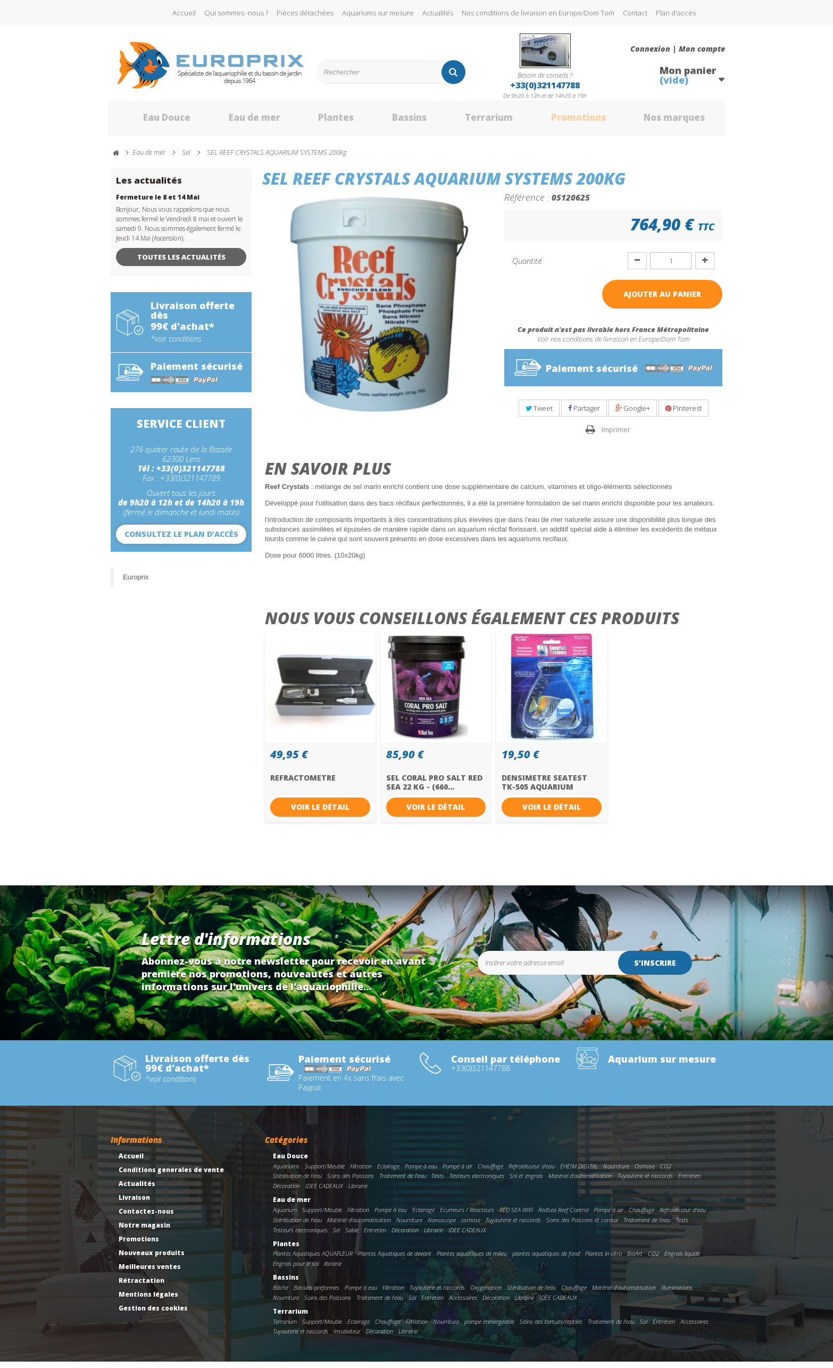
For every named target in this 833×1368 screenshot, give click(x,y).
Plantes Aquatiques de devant (394, 1260)
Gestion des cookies (153, 1314)
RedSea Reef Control (563, 1216)
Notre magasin (144, 1231)
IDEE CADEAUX (324, 1192)
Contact (635, 13)
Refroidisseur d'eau (532, 1172)
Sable (352, 1236)
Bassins (394, 121)
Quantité (527, 266)
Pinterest (683, 414)
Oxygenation (486, 1293)
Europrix (135, 583)
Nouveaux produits (152, 1258)
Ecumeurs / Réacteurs (467, 1216)
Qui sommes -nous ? (236, 13)
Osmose (645, 1172)
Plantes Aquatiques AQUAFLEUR (313, 1260)
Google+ (632, 414)
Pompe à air (457, 1172)
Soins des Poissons (350, 1182)
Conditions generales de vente (171, 1175)
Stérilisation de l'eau (297, 1182)
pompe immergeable (489, 1327)
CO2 (665, 1172)
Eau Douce (151, 121)
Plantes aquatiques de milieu (472, 1260)
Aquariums (286, 1172)
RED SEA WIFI (516, 1216)
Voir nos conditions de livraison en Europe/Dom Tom (613, 345)
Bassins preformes (316, 1293)
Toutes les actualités (181, 263)
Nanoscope (442, 1226)
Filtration (361, 1172)
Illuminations (677, 1293)
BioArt (635, 1260)
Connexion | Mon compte (677, 49)
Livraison (134, 1203)
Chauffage (490, 1172)
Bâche (280, 1293)
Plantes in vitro (603, 1260)
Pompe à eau (421, 1172)
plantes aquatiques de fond (546, 1260)
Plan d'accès (676, 13)
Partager (584, 414)
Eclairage (388, 1172)
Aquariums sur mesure (378, 13)
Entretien (689, 1182)
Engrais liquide (682, 1260)
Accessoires (463, 1303)
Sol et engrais (526, 1182)
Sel (336, 1236)
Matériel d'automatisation (580, 1182)
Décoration (286, 1192)
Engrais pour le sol (296, 1269)
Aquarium (285, 1216)
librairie (332, 1269)
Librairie (358, 1192)
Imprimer (616, 435)
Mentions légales (148, 1300)
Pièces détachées (305, 13)
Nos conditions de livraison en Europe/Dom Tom (538, 13)
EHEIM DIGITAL (579, 1172)
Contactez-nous (146, 1217)
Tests (437, 1182)
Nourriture (616, 1172)
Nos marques (663, 121)
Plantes (321, 121)
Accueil (184, 13)
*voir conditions (176, 345)
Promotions (565, 121)
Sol (412, 1303)
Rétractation (141, 1286)
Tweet (539, 414)
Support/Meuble (325, 1172)
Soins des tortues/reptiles (551, 1327)
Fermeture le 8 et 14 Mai (157, 203)
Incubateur (347, 1337)
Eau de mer (239, 121)
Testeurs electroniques (476, 1182)
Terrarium (474, 121)
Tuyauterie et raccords (645, 1182)
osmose (470, 1226)
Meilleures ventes (150, 1272)
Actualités (437, 13)
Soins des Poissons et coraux (582, 1226)
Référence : (526, 203)
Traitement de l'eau (402, 1182)
